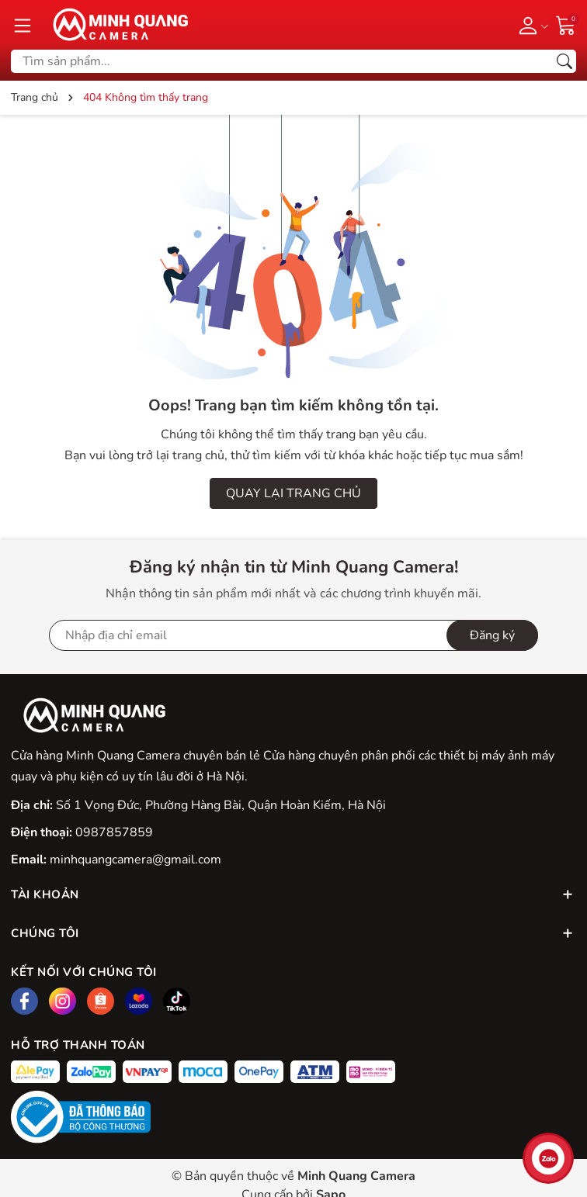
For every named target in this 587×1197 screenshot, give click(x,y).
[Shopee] (100, 1001)
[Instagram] (62, 1001)
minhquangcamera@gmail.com (135, 859)
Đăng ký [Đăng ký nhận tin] (492, 635)
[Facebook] (24, 1001)
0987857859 (114, 832)
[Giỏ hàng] (566, 24)
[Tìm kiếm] (564, 61)
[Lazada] (138, 1001)
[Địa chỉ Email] (293, 635)
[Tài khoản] (530, 24)
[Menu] (22, 24)
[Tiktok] (176, 1001)
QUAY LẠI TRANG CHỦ (293, 493)
